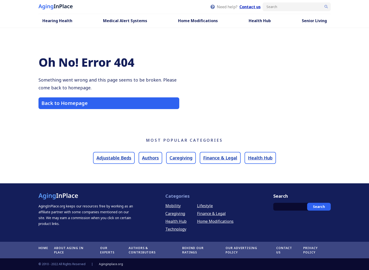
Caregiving (181, 158)
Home (43, 248)
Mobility (173, 205)
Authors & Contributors (142, 250)
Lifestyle (205, 205)
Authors (150, 158)
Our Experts (107, 250)
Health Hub (260, 20)
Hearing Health (57, 20)
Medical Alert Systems (125, 20)
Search (319, 206)
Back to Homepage (64, 103)
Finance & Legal (220, 158)
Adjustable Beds (113, 158)
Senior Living (314, 20)
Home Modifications (198, 20)
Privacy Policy (310, 250)
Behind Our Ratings (193, 250)
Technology (175, 229)
